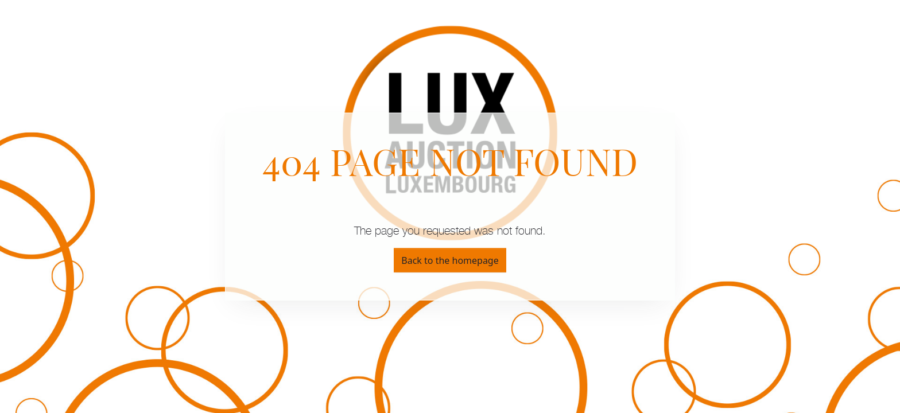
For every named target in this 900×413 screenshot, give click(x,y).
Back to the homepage (449, 260)
